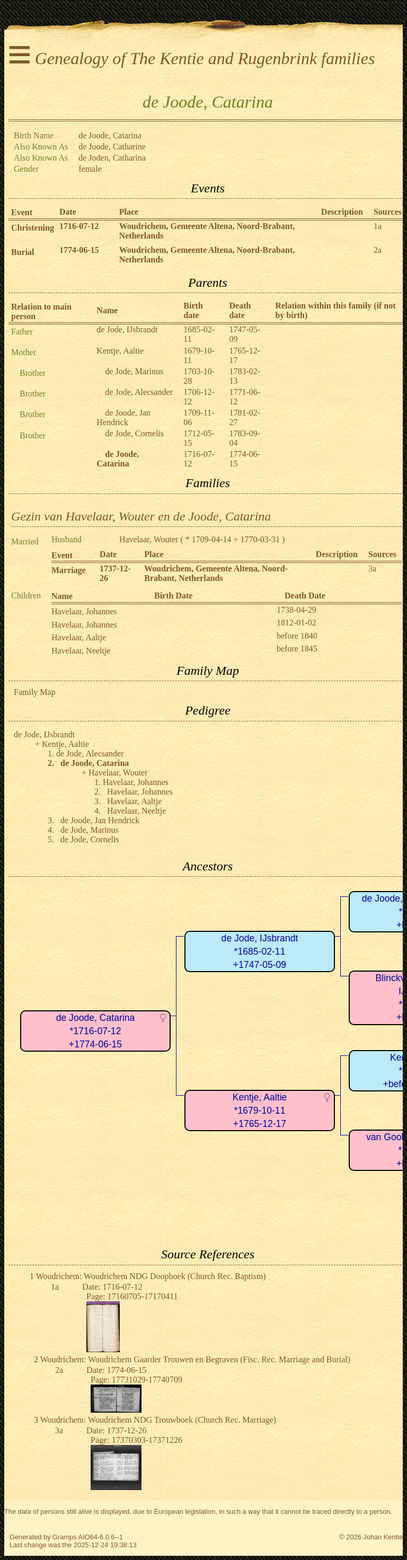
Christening (32, 227)
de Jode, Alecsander (139, 391)
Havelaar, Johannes (84, 611)
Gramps (64, 1537)
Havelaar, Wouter (149, 539)
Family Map (35, 692)
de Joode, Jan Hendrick (123, 417)
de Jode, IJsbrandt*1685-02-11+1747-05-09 (260, 951)
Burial (22, 252)
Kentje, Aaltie (120, 350)
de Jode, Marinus (134, 371)
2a (378, 249)
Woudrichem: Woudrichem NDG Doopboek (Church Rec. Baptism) (151, 1276)
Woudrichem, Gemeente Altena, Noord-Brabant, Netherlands (216, 573)
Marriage (68, 570)
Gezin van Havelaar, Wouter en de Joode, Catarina (141, 516)
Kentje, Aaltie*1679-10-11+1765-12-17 (260, 1110)
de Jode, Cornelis (134, 433)
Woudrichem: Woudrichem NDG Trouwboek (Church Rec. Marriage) (158, 1419)
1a (378, 226)
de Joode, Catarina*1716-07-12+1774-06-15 (95, 1030)
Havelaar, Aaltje (78, 637)
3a (372, 568)
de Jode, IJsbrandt (126, 329)
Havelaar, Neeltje (80, 650)
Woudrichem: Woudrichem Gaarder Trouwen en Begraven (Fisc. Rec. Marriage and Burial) (195, 1359)
